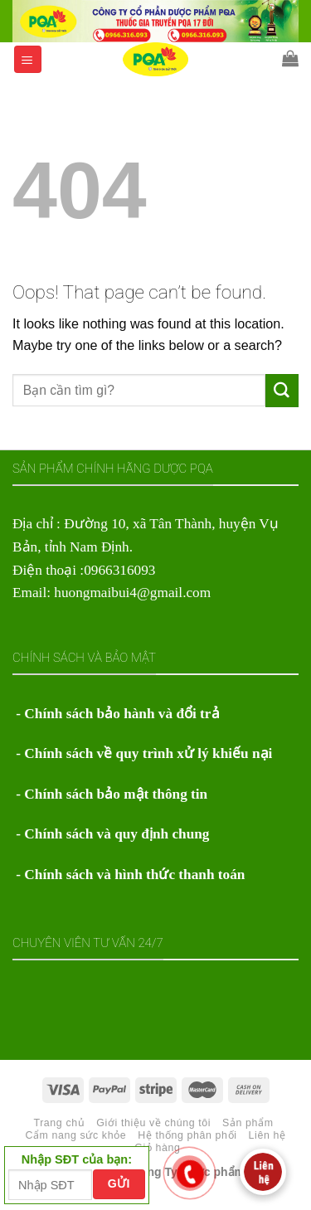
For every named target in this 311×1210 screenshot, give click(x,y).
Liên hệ (267, 1135)
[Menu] (28, 59)
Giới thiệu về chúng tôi (153, 1123)
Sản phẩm (248, 1123)
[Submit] (282, 390)
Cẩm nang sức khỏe (75, 1135)
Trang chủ (59, 1123)
